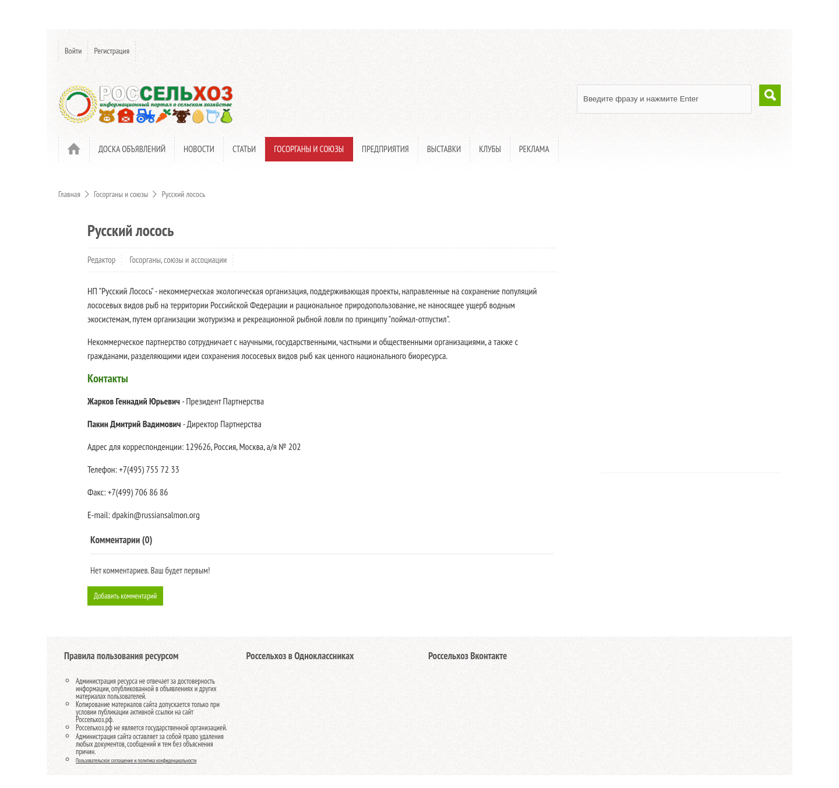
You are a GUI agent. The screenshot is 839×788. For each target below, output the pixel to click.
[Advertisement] (679, 346)
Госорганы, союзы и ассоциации (178, 259)
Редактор (101, 259)
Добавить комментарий (132, 597)
